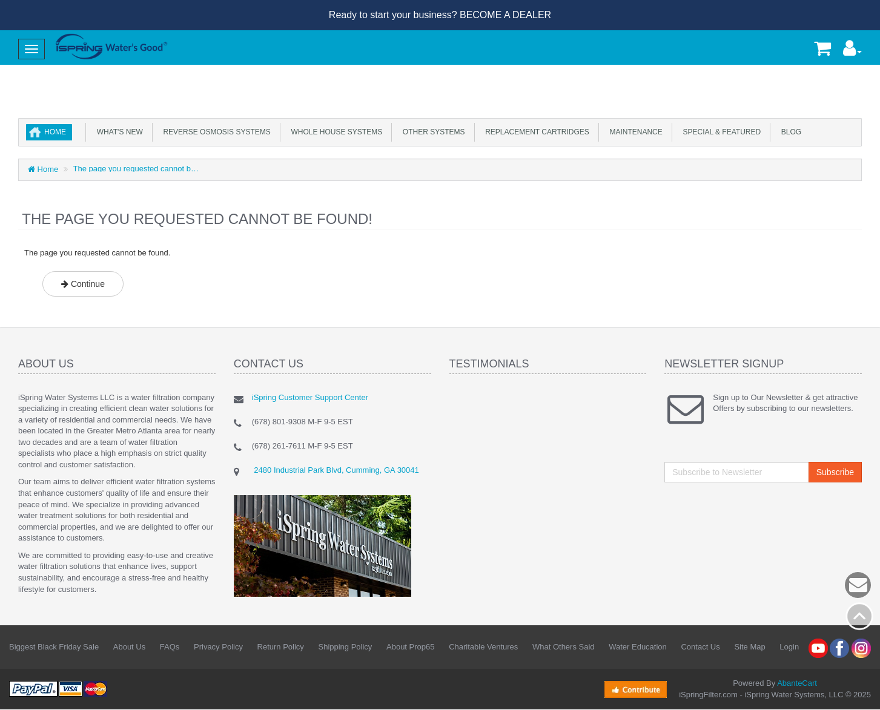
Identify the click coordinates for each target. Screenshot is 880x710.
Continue (83, 284)
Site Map (749, 646)
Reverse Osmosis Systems (215, 132)
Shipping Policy (345, 646)
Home (55, 132)
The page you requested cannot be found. (136, 168)
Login (789, 646)
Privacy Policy (218, 646)
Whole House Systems (334, 132)
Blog (789, 132)
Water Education (638, 646)
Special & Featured (720, 132)
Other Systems (432, 132)
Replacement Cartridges (535, 132)
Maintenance (634, 132)
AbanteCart (797, 683)
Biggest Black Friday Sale (54, 646)
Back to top (859, 616)
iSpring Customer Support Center (310, 397)
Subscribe (835, 472)
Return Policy (280, 646)
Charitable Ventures (483, 646)
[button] (852, 51)
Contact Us (700, 646)
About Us (129, 646)
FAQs (170, 646)
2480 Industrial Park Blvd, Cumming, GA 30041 (335, 470)
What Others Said (563, 646)
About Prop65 (410, 646)
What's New (118, 132)
